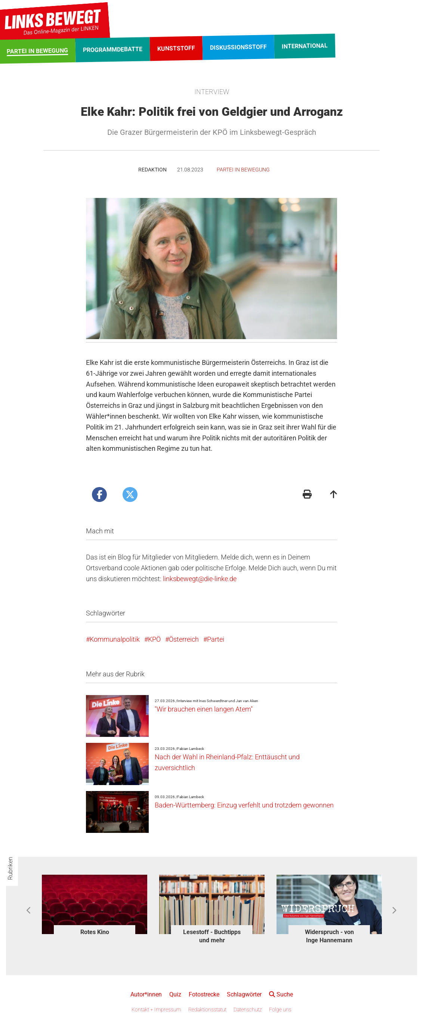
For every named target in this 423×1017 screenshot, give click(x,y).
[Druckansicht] (307, 495)
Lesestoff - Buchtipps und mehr (212, 936)
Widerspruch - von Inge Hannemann (329, 936)
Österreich (184, 639)
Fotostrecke (204, 994)
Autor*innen (146, 994)
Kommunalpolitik (115, 639)
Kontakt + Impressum (156, 1010)
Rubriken (10, 868)
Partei (215, 639)
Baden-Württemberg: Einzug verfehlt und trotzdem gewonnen (244, 805)
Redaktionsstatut (207, 1010)
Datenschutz (248, 1010)
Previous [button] (29, 910)
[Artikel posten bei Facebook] (99, 494)
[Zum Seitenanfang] (333, 495)
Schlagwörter (244, 994)
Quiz (175, 994)
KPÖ (154, 639)
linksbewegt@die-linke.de (200, 579)
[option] (94, 906)
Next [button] (394, 910)
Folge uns (280, 1010)
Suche (281, 994)
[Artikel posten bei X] (130, 494)
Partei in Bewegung (243, 170)
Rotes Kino (94, 932)
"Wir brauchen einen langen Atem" (204, 709)
